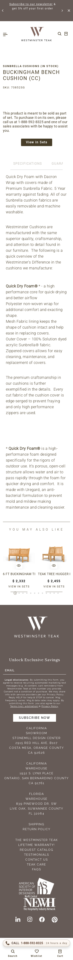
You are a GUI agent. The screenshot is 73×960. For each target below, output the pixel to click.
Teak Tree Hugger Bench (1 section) (54, 574)
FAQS (36, 869)
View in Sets (36, 142)
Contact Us (36, 859)
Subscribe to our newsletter (31, 4)
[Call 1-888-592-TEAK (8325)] (36, 943)
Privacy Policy (49, 706)
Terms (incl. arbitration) (24, 706)
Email (10, 670)
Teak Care (36, 864)
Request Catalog (36, 850)
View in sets (19, 586)
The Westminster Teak (36, 840)
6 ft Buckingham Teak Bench (19, 574)
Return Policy (36, 829)
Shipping (36, 824)
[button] (3, 11)
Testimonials (36, 854)
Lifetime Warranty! (36, 845)
